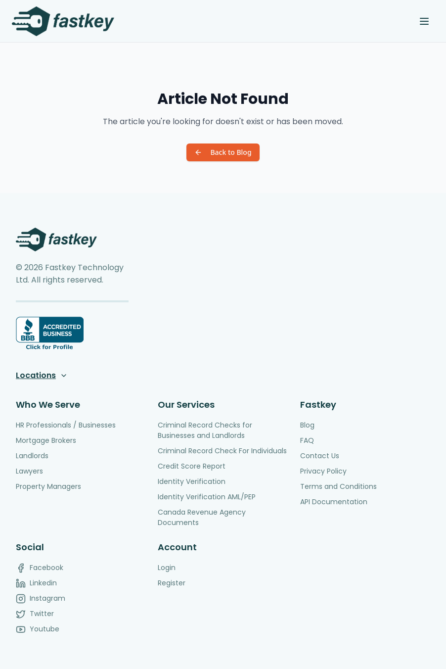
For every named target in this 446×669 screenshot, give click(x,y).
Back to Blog (222, 152)
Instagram (40, 598)
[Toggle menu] (424, 21)
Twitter (35, 614)
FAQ (307, 440)
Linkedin (36, 583)
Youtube (37, 629)
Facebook (39, 568)
